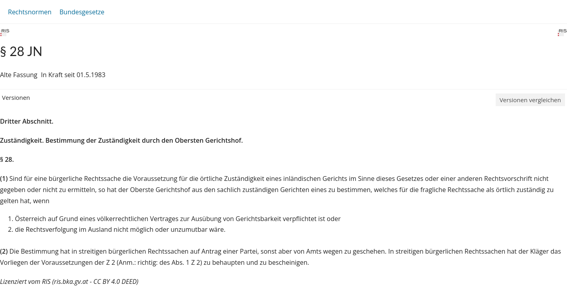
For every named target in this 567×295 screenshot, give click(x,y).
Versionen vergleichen (530, 100)
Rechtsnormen (29, 12)
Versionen (16, 97)
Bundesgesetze (81, 12)
